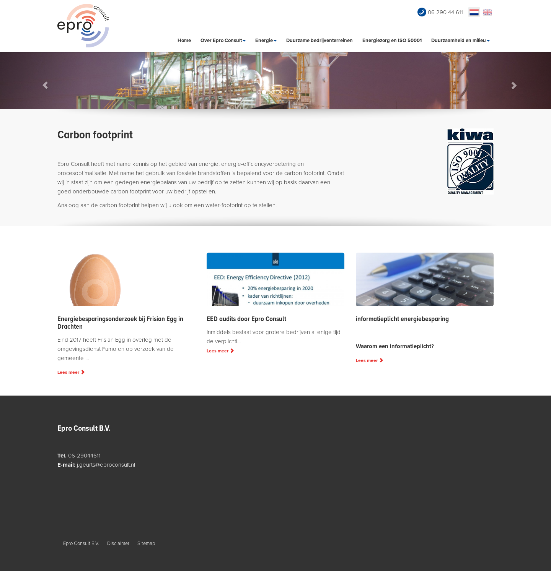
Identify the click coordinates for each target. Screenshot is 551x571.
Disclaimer (118, 543)
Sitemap (146, 543)
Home (184, 40)
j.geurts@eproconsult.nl (106, 464)
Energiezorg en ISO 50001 (392, 40)
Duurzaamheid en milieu (460, 40)
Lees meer (71, 372)
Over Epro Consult (223, 40)
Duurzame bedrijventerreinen (319, 40)
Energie (266, 40)
